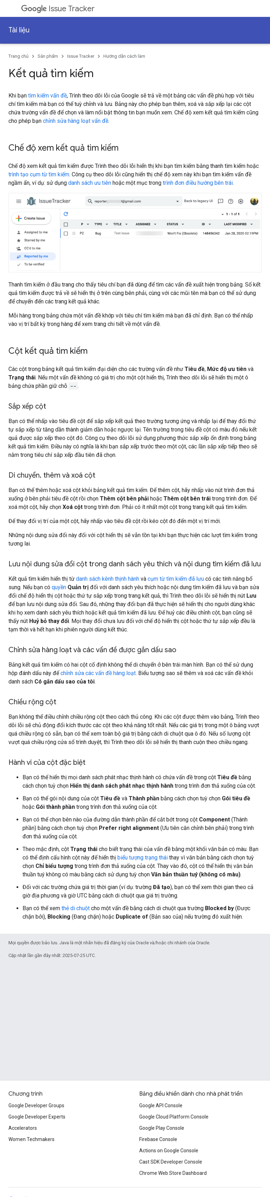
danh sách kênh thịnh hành (107, 578)
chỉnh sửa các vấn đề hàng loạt (98, 673)
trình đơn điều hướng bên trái (198, 182)
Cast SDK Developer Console (170, 1162)
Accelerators (22, 1128)
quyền (59, 587)
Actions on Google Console (168, 1150)
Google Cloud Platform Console (173, 1117)
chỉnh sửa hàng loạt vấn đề (75, 121)
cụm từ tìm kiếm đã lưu (176, 578)
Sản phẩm (48, 56)
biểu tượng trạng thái (142, 857)
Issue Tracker (58, 8)
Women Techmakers (31, 1139)
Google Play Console (161, 1128)
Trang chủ (18, 56)
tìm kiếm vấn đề (47, 95)
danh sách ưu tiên (89, 182)
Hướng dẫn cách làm (124, 56)
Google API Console (160, 1105)
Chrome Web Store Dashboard (173, 1173)
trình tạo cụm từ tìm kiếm (38, 174)
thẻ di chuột (76, 908)
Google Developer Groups (36, 1105)
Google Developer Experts (36, 1117)
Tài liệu (19, 30)
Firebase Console (158, 1139)
